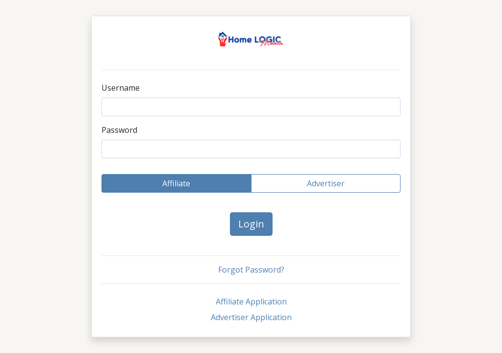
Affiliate (176, 183)
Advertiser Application (251, 317)
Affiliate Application (251, 301)
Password (119, 130)
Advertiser (326, 183)
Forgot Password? (251, 269)
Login (251, 223)
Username (120, 87)
